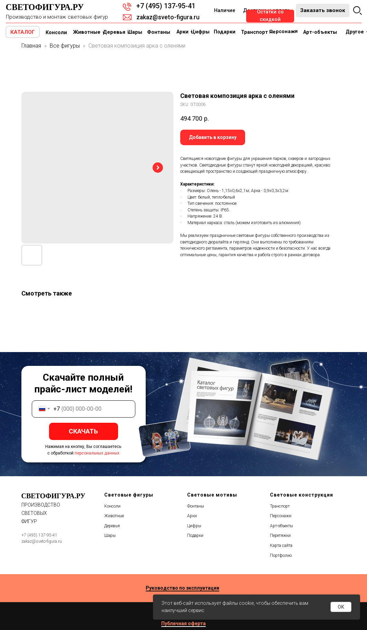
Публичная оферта (183, 623)
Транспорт (280, 506)
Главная (31, 45)
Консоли (112, 506)
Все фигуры (65, 45)
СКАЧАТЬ (83, 431)
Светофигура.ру (45, 7)
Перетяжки (280, 535)
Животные (114, 515)
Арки (192, 515)
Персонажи (280, 515)
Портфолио (281, 555)
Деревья (112, 525)
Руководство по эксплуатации (182, 588)
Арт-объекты (281, 525)
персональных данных (97, 453)
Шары (110, 535)
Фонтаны (195, 506)
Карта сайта (281, 545)
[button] (322, 10)
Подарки (195, 535)
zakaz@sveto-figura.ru (168, 17)
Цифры (194, 525)
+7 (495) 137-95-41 (165, 6)
